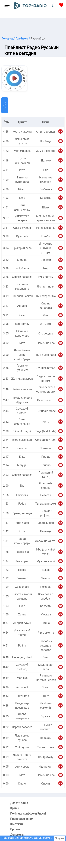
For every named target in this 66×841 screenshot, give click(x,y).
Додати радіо (19, 803)
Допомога (17, 834)
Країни (14, 808)
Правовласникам (21, 819)
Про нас (15, 829)
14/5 (4, 105)
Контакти (16, 824)
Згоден (59, 838)
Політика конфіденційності (28, 813)
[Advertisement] (33, 26)
